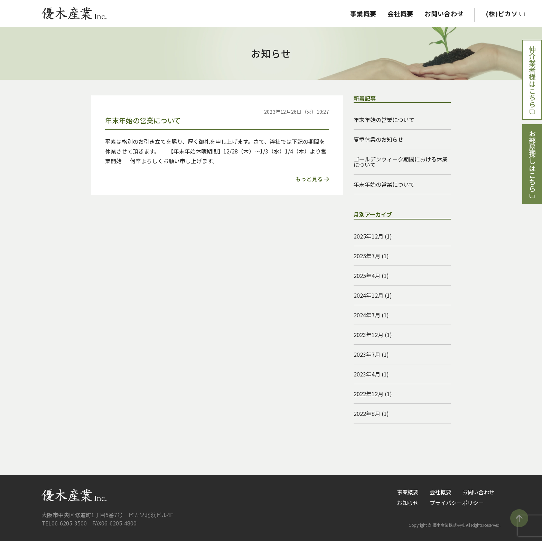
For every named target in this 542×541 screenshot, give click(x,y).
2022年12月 (368, 394)
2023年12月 (368, 334)
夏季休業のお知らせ (378, 139)
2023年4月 (367, 374)
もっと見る (312, 179)
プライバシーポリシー (457, 502)
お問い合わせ (444, 13)
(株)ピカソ (505, 13)
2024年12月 (368, 295)
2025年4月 (367, 275)
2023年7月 (367, 354)
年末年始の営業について (384, 119)
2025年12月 (368, 236)
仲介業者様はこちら (532, 80)
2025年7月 (367, 256)
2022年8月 (367, 413)
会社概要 (400, 13)
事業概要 (363, 13)
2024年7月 (367, 315)
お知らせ (408, 502)
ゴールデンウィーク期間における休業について (401, 161)
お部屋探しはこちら (532, 164)
